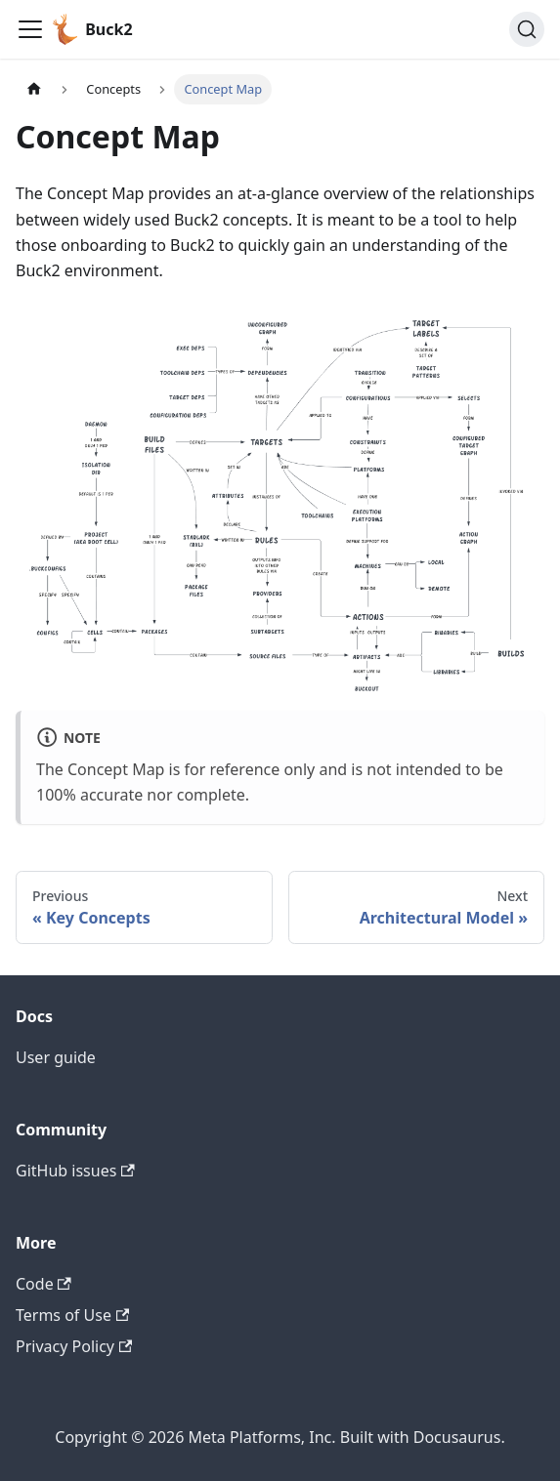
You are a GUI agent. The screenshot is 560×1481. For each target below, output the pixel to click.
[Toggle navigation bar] (30, 29)
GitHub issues (75, 1170)
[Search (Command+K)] (526, 29)
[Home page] (34, 89)
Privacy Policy (74, 1346)
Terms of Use (72, 1315)
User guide (56, 1057)
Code (43, 1284)
